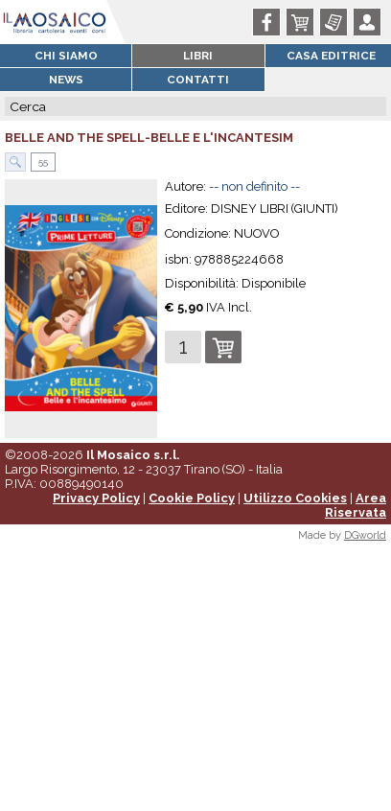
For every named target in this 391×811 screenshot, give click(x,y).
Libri (198, 55)
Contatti (198, 79)
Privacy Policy (96, 498)
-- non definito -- (254, 186)
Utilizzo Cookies (295, 498)
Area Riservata (355, 505)
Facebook (270, 22)
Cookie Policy (192, 498)
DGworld (365, 535)
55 (41, 161)
